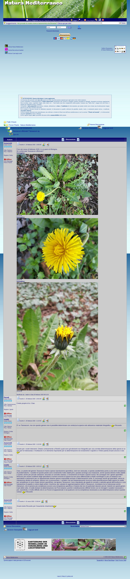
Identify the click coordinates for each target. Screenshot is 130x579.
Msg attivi (41, 20)
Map (68, 20)
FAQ (88, 20)
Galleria (64, 20)
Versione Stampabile (89, 128)
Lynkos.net (70, 576)
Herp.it (64, 576)
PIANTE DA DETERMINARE (21, 128)
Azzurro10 (8, 143)
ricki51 (6, 419)
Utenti (59, 20)
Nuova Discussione (97, 125)
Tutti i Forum (11, 122)
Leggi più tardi (108, 128)
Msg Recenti (48, 20)
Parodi (6, 397)
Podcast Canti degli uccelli (15, 53)
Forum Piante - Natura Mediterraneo (22, 125)
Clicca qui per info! (64, 23)
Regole (92, 20)
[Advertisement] (65, 72)
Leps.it (59, 576)
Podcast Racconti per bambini (15, 50)
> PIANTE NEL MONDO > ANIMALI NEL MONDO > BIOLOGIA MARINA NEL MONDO (103, 526)
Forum (29, 20)
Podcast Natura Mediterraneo (15, 47)
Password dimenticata (52, 31)
